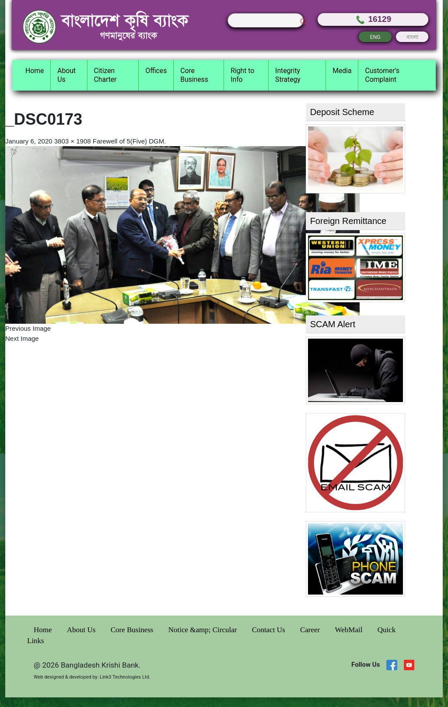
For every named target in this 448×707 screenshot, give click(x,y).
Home (44, 630)
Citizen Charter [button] (105, 75)
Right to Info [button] (242, 75)
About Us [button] (66, 75)
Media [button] (341, 70)
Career (311, 630)
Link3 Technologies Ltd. (125, 677)
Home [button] (34, 70)
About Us (82, 630)
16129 (373, 19)
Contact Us (269, 630)
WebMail (349, 630)
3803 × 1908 (72, 141)
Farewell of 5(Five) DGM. (129, 141)
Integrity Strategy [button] (288, 75)
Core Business (133, 630)
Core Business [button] (194, 75)
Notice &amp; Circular (203, 630)
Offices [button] (156, 70)
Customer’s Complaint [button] (382, 75)
